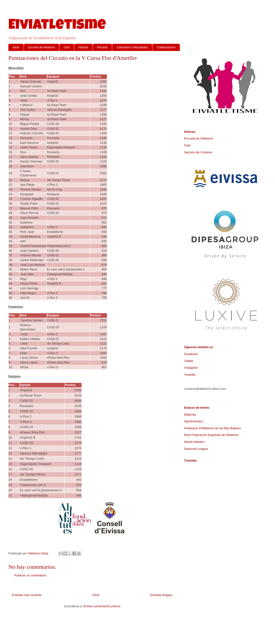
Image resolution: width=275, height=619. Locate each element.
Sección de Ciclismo (198, 152)
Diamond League (196, 449)
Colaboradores (166, 47)
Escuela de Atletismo (41, 47)
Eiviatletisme (57, 26)
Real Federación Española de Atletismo (211, 435)
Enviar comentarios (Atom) (101, 606)
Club (67, 47)
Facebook (191, 354)
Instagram (191, 367)
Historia (83, 47)
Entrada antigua (161, 595)
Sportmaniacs (193, 421)
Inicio (16, 47)
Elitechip (190, 414)
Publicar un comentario (30, 575)
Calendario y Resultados (132, 47)
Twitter (188, 361)
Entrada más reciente (27, 595)
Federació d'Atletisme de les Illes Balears (212, 428)
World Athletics (194, 442)
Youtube (189, 374)
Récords (102, 47)
